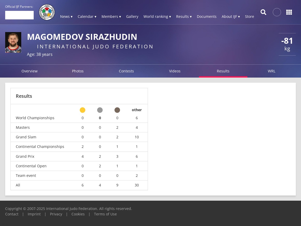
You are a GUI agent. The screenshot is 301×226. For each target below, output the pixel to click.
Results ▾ (184, 16)
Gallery (132, 16)
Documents (207, 16)
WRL (271, 71)
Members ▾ (111, 16)
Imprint (34, 214)
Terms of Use (105, 214)
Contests (126, 71)
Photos (78, 71)
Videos (175, 71)
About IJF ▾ (231, 16)
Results (223, 71)
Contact (11, 214)
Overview (30, 71)
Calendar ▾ (87, 16)
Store (249, 16)
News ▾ (66, 16)
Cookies (78, 214)
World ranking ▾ (157, 16)
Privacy (56, 214)
